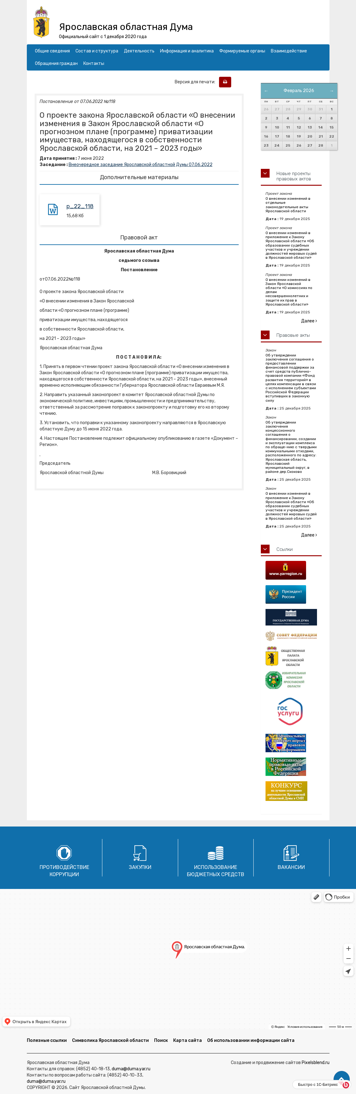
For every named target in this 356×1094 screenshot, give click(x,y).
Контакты (93, 63)
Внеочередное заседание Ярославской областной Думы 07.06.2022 (140, 164)
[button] (342, 1079)
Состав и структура (97, 51)
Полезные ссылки (47, 1040)
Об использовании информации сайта (251, 1040)
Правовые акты (293, 335)
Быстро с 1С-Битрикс (318, 1084)
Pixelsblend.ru (315, 1062)
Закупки (140, 867)
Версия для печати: (196, 82)
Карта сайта (187, 1040)
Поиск (161, 1040)
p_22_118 (80, 206)
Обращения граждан (56, 63)
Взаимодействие (289, 51)
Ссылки (284, 549)
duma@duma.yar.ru (131, 1069)
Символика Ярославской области (110, 1040)
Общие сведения (52, 51)
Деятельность (139, 51)
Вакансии (291, 867)
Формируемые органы (242, 51)
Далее (309, 321)
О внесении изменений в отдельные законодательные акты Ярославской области (288, 204)
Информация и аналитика (187, 51)
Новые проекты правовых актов (293, 176)
